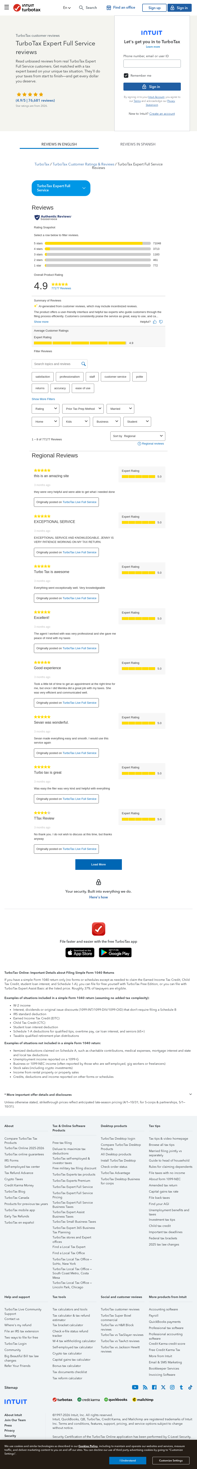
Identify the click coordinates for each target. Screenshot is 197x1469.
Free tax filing (62, 1143)
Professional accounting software (166, 1334)
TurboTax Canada (16, 1198)
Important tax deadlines (165, 1232)
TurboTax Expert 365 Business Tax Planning (74, 1228)
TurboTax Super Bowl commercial (116, 1316)
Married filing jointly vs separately (165, 1151)
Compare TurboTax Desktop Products (121, 1145)
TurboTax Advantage (115, 1173)
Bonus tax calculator (67, 1366)
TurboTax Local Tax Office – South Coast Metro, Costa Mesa (72, 1269)
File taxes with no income (167, 1173)
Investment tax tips (162, 1220)
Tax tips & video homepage (168, 1139)
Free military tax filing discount (74, 1168)
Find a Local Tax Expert (69, 1247)
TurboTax (42, 164)
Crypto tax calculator (67, 1353)
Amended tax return (163, 1185)
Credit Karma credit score (167, 1344)
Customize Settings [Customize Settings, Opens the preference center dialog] (171, 1460)
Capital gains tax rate (163, 1191)
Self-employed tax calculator (73, 1347)
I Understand (128, 1460)
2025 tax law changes (164, 1244)
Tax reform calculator (67, 1378)
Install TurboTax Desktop (118, 1160)
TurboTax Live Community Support (22, 1310)
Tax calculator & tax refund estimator (71, 1316)
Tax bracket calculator (68, 1325)
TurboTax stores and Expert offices (72, 1238)
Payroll (153, 1315)
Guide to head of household (169, 1160)
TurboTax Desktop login (118, 1139)
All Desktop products (116, 1154)
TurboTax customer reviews (120, 1309)
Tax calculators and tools (70, 1309)
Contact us (11, 1319)
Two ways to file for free (21, 1337)
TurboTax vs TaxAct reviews (120, 1341)
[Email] (152, 64)
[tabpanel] (98, 509)
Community (12, 1350)
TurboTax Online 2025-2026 (24, 1148)
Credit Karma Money (19, 1185)
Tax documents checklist (70, 1372)
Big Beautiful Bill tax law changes (21, 1356)
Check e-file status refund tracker (70, 1332)
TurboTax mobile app (19, 1210)
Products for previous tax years (26, 1204)
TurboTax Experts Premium (71, 1181)
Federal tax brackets (163, 1238)
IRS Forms (11, 1160)
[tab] (59, 144)
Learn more (153, 46)
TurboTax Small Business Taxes (74, 1222)
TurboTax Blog (14, 1191)
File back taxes (159, 1198)
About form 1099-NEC (165, 1179)
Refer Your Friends (17, 1366)
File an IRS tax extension (21, 1331)
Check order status (114, 1167)
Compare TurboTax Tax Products (20, 1139)
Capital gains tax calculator (71, 1360)
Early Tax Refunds (16, 1216)
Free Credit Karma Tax (164, 1350)
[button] (67, 7)
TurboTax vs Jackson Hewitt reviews (120, 1347)
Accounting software (163, 1309)
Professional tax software (166, 1328)
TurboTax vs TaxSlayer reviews (122, 1335)
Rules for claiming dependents (170, 1167)
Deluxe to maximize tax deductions (69, 1149)
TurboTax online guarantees (24, 1154)
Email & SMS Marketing (165, 1362)
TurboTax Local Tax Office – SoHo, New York (72, 1260)
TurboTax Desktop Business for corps (120, 1179)
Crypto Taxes (13, 1179)
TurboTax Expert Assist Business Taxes (68, 1212)
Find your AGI (159, 1204)
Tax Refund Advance (18, 1173)
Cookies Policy (88, 1446)
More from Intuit (160, 1356)
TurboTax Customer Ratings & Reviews (83, 164)
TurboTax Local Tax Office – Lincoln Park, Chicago (72, 1283)
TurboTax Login (15, 1344)
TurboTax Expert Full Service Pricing (73, 1193)
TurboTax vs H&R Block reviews (117, 1325)
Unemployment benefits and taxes (169, 1210)
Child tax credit (160, 1226)
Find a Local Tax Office (69, 1253)
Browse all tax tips (161, 1145)
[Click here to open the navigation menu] (6, 7)
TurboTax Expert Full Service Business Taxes (73, 1203)
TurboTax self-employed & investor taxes (71, 1159)
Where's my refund (17, 1325)
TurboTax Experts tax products (74, 1174)
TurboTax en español (19, 1222)
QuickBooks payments (165, 1322)
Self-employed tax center (22, 1167)
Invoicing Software (162, 1375)
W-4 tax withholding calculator (74, 1341)
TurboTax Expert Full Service (73, 1187)
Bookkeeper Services (164, 1368)
